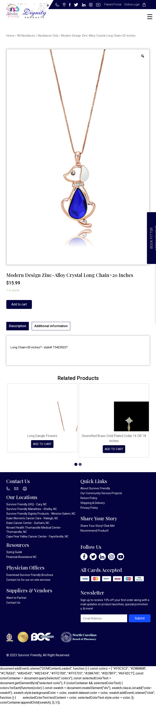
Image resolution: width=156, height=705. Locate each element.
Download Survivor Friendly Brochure (29, 575)
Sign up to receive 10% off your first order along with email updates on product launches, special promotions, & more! (115, 604)
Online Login (132, 4)
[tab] (17, 326)
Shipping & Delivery (92, 503)
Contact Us (13, 579)
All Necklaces (26, 35)
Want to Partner (16, 597)
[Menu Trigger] (149, 16)
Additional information (51, 326)
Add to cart (19, 304)
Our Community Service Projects (101, 493)
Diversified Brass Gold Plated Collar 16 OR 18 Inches (114, 438)
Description (17, 326)
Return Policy (88, 498)
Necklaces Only (48, 35)
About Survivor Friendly (95, 488)
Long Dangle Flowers (42, 436)
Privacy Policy (89, 507)
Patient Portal (112, 4)
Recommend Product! (94, 530)
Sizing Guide (14, 552)
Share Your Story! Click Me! (97, 525)
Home (10, 35)
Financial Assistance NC (21, 557)
